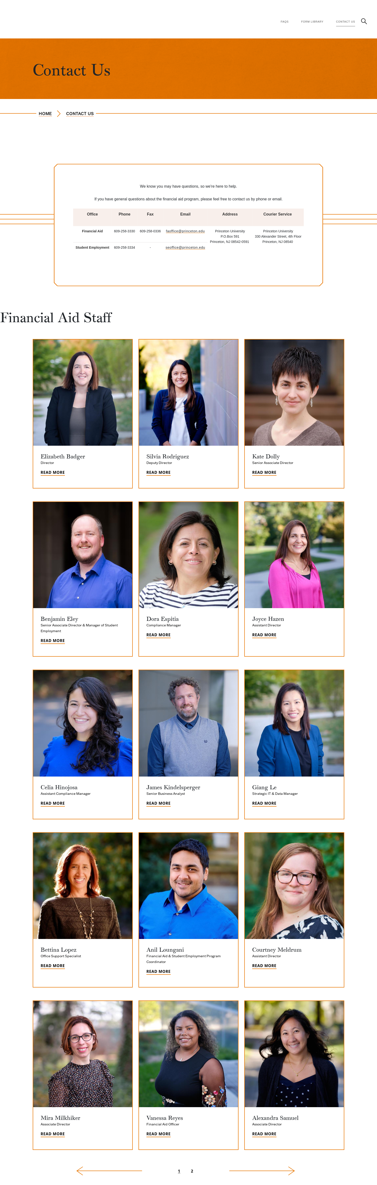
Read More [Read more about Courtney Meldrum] (264, 965)
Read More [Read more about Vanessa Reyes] (158, 1133)
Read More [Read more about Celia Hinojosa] (53, 803)
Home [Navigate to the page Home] (45, 113)
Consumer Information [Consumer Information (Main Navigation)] (306, 8)
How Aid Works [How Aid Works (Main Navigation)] (150, 8)
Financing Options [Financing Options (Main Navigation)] (185, 8)
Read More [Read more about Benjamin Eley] (53, 640)
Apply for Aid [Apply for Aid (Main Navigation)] (120, 8)
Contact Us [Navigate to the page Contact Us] (80, 113)
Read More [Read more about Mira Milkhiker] (53, 1133)
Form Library (312, 21)
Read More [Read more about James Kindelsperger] (158, 803)
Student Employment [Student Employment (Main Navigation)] (349, 8)
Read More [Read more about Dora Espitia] (158, 634)
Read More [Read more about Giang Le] (264, 803)
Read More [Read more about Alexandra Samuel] (264, 1133)
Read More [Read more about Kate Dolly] (264, 472)
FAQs (285, 21)
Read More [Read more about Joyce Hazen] (264, 634)
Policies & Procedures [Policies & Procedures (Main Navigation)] (226, 8)
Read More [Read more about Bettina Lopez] (53, 965)
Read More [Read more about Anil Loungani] (158, 971)
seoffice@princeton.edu (185, 247)
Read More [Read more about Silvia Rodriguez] (158, 472)
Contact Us (345, 21)
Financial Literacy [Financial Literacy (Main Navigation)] (266, 8)
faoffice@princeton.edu (185, 231)
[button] (364, 21)
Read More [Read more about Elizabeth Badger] (53, 472)
